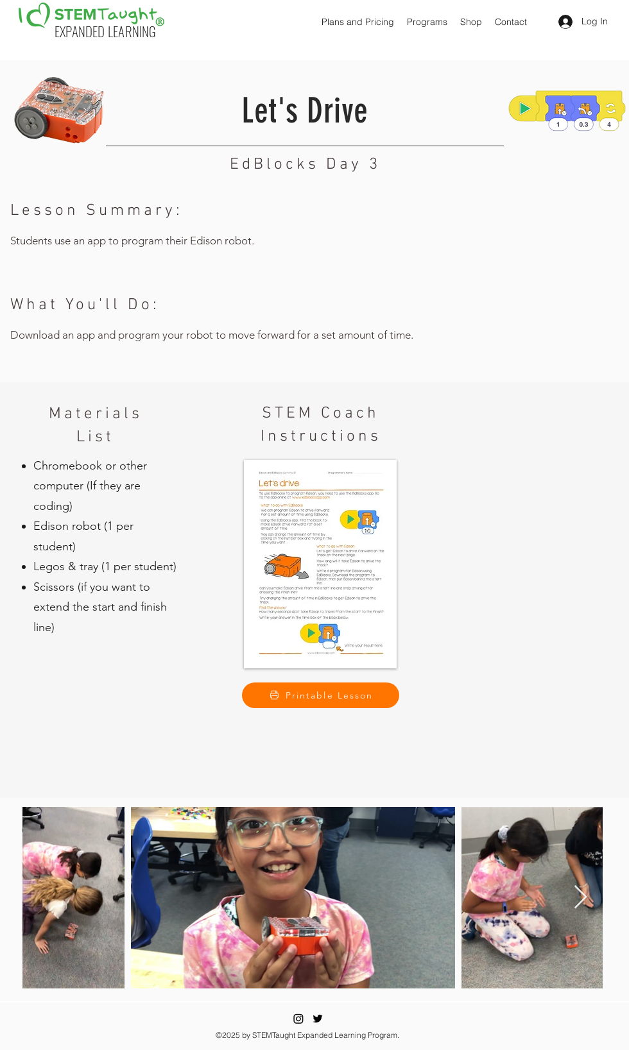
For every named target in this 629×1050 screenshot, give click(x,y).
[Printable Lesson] (320, 695)
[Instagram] (298, 1018)
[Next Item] (580, 897)
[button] (358, 21)
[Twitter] (317, 1018)
